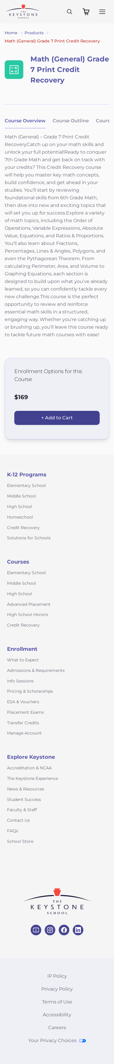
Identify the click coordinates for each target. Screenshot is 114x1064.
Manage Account (24, 733)
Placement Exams (25, 712)
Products (34, 32)
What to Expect (23, 660)
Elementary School (26, 485)
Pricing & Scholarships (30, 691)
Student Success (24, 799)
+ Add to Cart (57, 418)
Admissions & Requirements (36, 670)
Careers (57, 1027)
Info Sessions (20, 681)
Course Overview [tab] (25, 120)
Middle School (21, 496)
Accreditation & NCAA (29, 767)
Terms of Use (57, 1002)
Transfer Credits (23, 722)
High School (19, 506)
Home (11, 32)
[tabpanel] (57, 239)
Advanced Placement (29, 604)
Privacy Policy (57, 989)
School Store (20, 841)
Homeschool (20, 517)
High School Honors (27, 614)
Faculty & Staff (22, 809)
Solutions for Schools (29, 537)
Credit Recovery (23, 527)
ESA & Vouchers (23, 701)
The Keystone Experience (32, 778)
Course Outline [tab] (71, 120)
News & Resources (25, 789)
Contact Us (18, 820)
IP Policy (57, 976)
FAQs (12, 830)
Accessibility (57, 1014)
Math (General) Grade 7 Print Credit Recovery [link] (52, 41)
